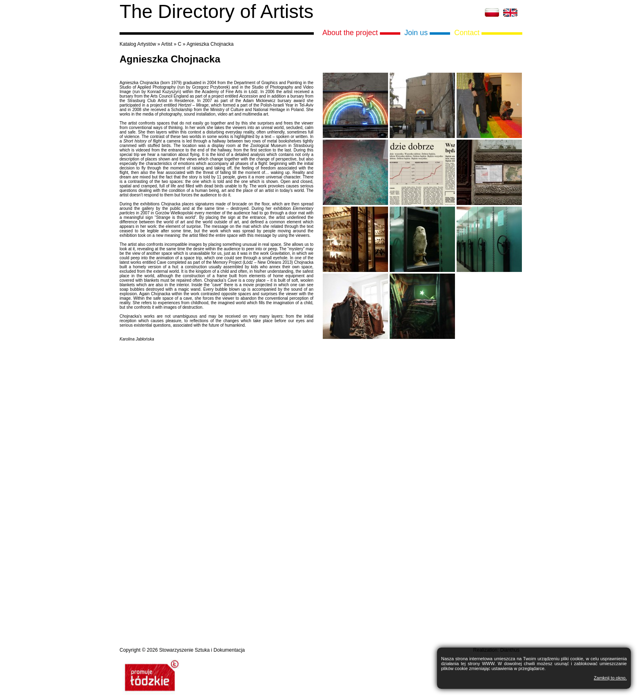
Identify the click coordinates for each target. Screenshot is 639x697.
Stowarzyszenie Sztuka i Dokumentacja (202, 650)
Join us (416, 33)
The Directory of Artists (216, 11)
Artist (166, 44)
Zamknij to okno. (610, 677)
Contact (466, 33)
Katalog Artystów (138, 44)
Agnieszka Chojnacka (209, 44)
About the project (350, 33)
